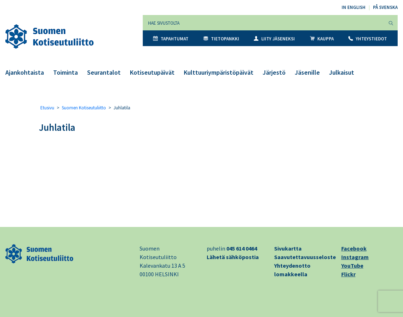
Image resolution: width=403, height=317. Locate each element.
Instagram (355, 257)
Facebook (354, 248)
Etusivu (47, 108)
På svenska (385, 7)
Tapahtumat (170, 39)
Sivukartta (288, 248)
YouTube (352, 265)
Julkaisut (341, 72)
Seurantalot (104, 72)
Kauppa (322, 39)
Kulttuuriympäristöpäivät (218, 72)
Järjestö (274, 72)
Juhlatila (57, 127)
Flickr (348, 274)
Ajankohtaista (24, 72)
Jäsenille (307, 72)
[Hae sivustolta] (263, 22)
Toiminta (65, 72)
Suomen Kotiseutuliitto (84, 108)
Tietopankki (221, 39)
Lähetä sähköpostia (233, 257)
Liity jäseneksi (274, 39)
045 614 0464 (241, 248)
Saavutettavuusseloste (305, 257)
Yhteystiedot (367, 39)
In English (354, 7)
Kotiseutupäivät (152, 72)
